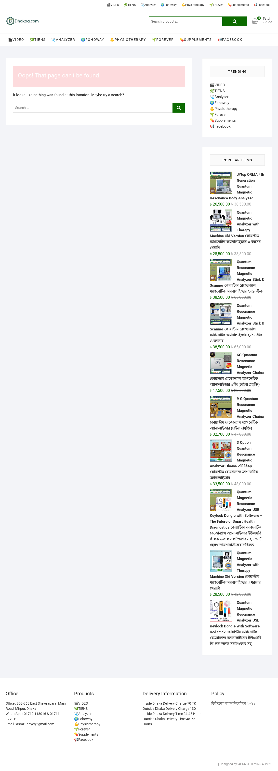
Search (234, 21)
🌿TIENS (130, 5)
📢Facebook (262, 5)
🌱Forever (216, 5)
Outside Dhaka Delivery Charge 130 (169, 709)
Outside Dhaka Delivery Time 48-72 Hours (169, 721)
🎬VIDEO (113, 5)
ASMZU (243, 764)
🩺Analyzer (148, 5)
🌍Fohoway (169, 5)
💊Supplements (238, 5)
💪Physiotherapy (193, 5)
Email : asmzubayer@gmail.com (30, 724)
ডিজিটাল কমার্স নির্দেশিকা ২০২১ (233, 703)
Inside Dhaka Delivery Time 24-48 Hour (172, 714)
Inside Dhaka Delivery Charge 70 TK (169, 703)
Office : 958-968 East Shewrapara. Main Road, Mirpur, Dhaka (36, 706)
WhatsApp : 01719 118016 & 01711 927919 (33, 716)
